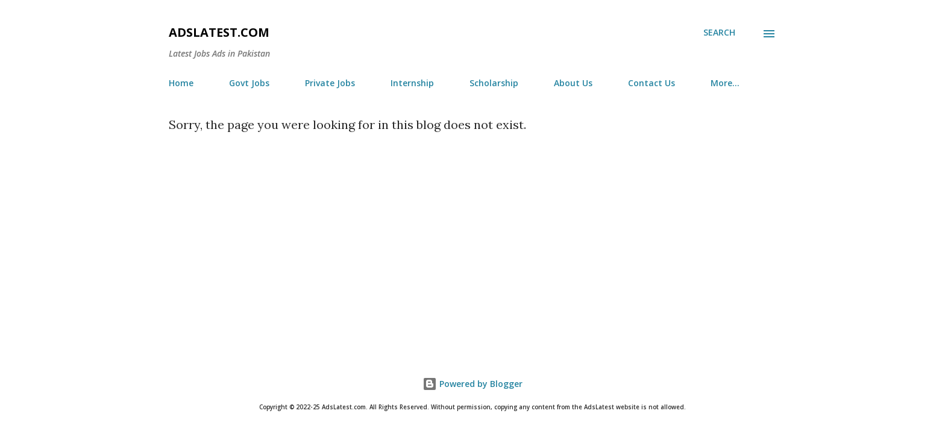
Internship (412, 83)
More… (725, 83)
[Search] (719, 33)
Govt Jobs (249, 83)
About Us (573, 83)
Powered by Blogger (472, 383)
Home (181, 83)
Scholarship (493, 83)
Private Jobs (330, 83)
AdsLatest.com (219, 32)
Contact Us (651, 83)
